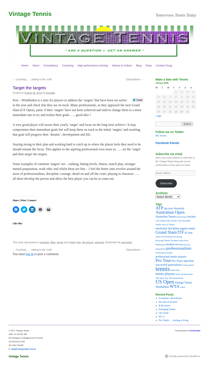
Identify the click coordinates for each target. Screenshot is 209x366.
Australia (44, 242)
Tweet (137, 100)
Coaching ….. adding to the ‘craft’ (32, 79)
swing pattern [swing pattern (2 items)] (188, 265)
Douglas (50, 93)
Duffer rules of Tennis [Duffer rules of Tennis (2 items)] (165, 224)
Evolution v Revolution (170, 298)
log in (29, 254)
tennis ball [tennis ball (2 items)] (174, 270)
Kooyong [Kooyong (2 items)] (178, 236)
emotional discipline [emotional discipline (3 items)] (167, 228)
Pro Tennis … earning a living (173, 320)
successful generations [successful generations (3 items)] (169, 264)
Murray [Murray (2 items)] (182, 244)
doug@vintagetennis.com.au (23, 349)
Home (24, 65)
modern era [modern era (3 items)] (172, 244)
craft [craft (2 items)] (158, 221)
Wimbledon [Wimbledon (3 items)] (162, 286)
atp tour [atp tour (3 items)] (168, 208)
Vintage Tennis (30, 13)
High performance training (92, 65)
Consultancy (50, 65)
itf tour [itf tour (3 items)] (188, 232)
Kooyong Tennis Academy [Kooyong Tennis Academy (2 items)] (167, 240)
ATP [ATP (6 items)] (159, 207)
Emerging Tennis (167, 309)
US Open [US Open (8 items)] (165, 282)
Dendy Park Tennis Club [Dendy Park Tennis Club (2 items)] (171, 221)
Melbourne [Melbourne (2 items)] (160, 244)
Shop (149, 65)
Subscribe (166, 183)
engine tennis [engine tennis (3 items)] (187, 228)
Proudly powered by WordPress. (184, 356)
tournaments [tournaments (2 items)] (177, 278)
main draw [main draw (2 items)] (183, 240)
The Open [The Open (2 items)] (160, 278)
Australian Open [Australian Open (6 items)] (170, 212)
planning (99, 242)
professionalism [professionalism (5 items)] (178, 248)
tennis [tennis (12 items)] (163, 269)
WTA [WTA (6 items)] (174, 286)
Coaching (67, 65)
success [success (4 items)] (188, 261)
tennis (60, 242)
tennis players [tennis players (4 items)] (165, 274)
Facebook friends (167, 143)
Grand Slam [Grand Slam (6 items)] (166, 232)
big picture (87, 242)
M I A (162, 316)
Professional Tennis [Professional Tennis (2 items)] (164, 253)
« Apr (158, 116)
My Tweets (161, 135)
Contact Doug (164, 65)
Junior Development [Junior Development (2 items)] (164, 236)
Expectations (134, 79)
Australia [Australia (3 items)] (178, 208)
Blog (138, 65)
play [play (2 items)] (188, 244)
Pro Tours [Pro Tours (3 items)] (177, 260)
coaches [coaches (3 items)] (191, 216)
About (35, 65)
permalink (126, 242)
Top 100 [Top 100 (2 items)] (168, 278)
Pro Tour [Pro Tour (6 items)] (163, 260)
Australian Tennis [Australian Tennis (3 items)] (166, 216)
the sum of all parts (168, 301)
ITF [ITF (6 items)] (180, 232)
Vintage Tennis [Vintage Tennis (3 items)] (183, 282)
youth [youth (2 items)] (182, 287)
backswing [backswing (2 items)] (181, 217)
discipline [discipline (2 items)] (186, 221)
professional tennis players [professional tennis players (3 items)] (171, 256)
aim (79, 242)
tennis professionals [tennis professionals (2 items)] (184, 274)
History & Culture (122, 65)
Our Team (164, 312)
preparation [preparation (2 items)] (161, 249)
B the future (164, 305)
